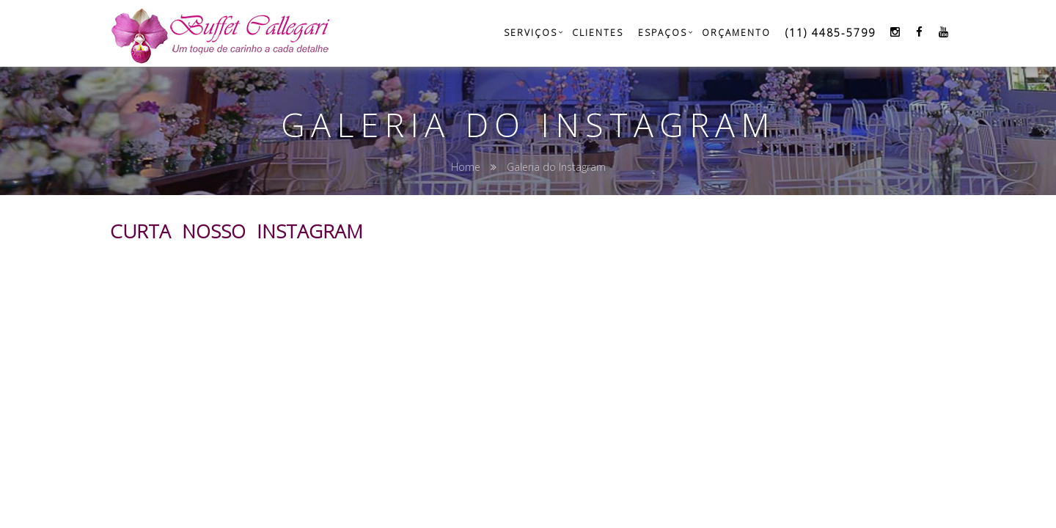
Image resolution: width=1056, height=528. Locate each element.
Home (465, 167)
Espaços (662, 32)
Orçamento (736, 32)
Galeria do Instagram (556, 167)
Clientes (597, 32)
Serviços (530, 32)
